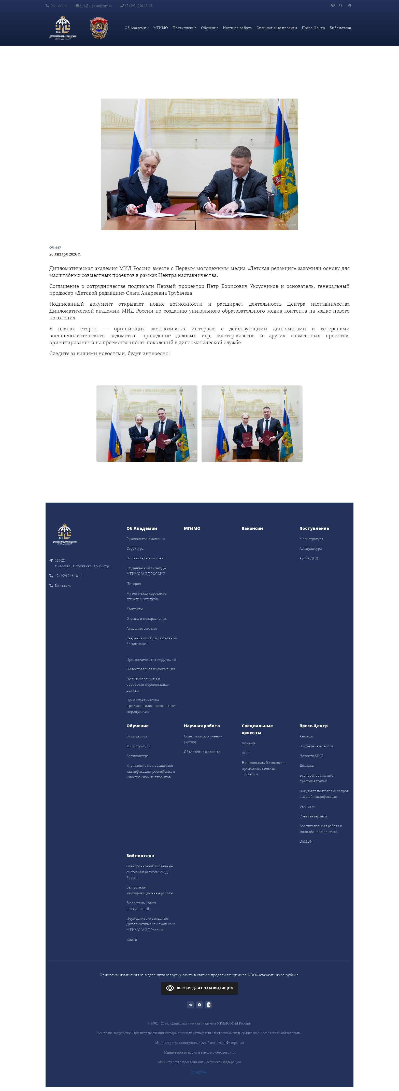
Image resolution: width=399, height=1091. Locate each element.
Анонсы (306, 736)
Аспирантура (311, 548)
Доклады (249, 743)
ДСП (245, 753)
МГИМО (160, 27)
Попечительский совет (145, 558)
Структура (135, 548)
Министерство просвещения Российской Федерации (199, 1062)
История (133, 583)
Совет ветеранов (313, 816)
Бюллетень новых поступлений (141, 905)
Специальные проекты (276, 27)
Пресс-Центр (313, 27)
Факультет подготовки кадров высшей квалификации (324, 793)
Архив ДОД (309, 558)
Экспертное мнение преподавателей (316, 778)
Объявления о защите (202, 751)
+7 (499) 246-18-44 (136, 5)
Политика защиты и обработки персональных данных (147, 684)
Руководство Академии (145, 538)
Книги (131, 939)
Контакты (56, 5)
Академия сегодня (141, 628)
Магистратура (311, 538)
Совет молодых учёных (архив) (203, 739)
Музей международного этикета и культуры (146, 596)
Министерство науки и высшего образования (199, 1052)
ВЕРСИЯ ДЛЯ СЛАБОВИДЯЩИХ (199, 988)
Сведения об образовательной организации (151, 641)
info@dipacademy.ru (94, 5)
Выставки (308, 806)
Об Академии (137, 27)
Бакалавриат (136, 736)
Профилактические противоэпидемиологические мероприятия (151, 705)
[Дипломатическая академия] (63, 27)
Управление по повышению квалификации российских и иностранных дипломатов (150, 771)
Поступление (184, 27)
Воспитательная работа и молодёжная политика (321, 828)
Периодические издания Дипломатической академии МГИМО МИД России (150, 924)
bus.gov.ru (199, 1072)
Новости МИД (311, 755)
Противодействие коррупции (151, 659)
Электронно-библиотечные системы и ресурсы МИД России (149, 872)
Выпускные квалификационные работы (149, 890)
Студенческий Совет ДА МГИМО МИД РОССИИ (146, 570)
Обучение (209, 27)
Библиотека (340, 27)
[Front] (64, 533)
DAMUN (306, 841)
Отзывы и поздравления (146, 618)
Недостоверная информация (150, 668)
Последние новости (316, 746)
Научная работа (237, 27)
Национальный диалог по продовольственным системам (264, 768)
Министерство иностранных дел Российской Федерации (199, 1043)
